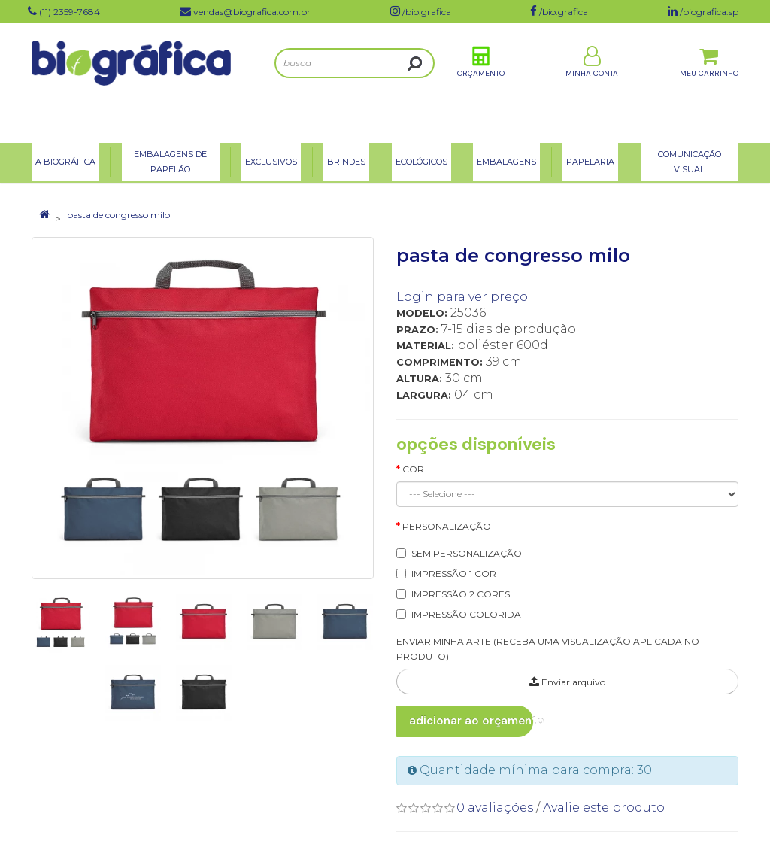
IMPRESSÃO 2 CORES (460, 594)
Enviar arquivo (567, 682)
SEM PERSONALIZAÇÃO (466, 553)
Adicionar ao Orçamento (471, 720)
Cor (413, 469)
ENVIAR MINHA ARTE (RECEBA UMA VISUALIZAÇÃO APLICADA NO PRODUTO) (547, 649)
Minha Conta (591, 81)
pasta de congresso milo (118, 214)
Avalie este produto (604, 807)
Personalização (446, 526)
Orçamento (481, 81)
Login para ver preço (462, 297)
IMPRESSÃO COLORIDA (466, 614)
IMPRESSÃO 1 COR (453, 573)
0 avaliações (494, 807)
